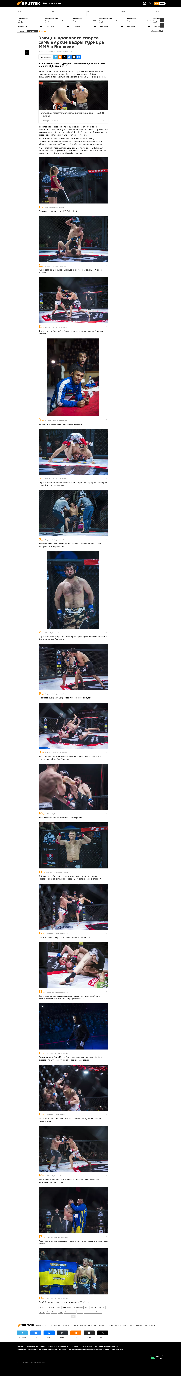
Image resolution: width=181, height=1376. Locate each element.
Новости (51, 1307)
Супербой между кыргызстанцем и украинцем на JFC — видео (72, 114)
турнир (42, 1312)
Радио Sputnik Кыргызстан (85, 1325)
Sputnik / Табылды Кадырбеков (56, 207)
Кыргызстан (67, 1307)
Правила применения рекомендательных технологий (89, 1349)
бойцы (54, 1312)
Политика (67, 1325)
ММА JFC (102, 1307)
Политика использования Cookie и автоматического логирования (41, 1349)
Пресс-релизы (86, 1346)
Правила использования (36, 1346)
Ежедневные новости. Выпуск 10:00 (56, 22)
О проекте (20, 1346)
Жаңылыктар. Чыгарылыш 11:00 (84, 21)
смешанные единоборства (93, 1312)
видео (118, 1325)
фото (86, 1307)
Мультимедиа (78, 1307)
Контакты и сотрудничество (58, 1346)
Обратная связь (117, 1349)
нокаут (80, 1312)
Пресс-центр (150, 1325)
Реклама (75, 1346)
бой (48, 1312)
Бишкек (93, 1307)
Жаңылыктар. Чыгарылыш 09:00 (28, 22)
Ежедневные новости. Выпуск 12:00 (110, 22)
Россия (102, 1325)
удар (60, 1312)
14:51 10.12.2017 (44, 52)
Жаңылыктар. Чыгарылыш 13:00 (138, 21)
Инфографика (136, 1325)
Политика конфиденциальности (106, 1346)
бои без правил (70, 1312)
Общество (43, 1307)
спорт (59, 1307)
